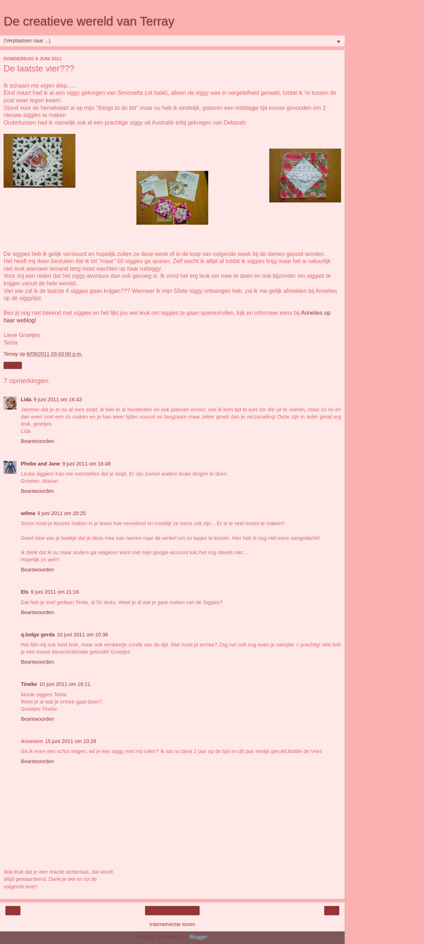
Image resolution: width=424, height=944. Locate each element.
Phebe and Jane (40, 464)
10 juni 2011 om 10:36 (82, 634)
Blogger (198, 937)
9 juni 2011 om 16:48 (86, 464)
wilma (28, 513)
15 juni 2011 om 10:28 (70, 741)
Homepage (172, 910)
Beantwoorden (37, 441)
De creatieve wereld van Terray (89, 21)
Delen (12, 365)
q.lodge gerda (38, 634)
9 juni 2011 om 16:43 (58, 399)
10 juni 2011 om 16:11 (64, 684)
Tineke (29, 684)
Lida (26, 399)
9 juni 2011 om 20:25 (61, 513)
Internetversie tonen (172, 924)
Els (25, 592)
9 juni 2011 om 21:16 (55, 592)
